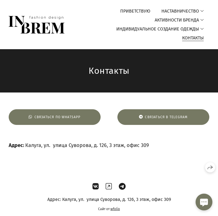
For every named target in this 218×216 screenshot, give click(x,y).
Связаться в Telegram (163, 117)
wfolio (115, 209)
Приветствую (135, 11)
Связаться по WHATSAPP (54, 117)
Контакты (193, 38)
